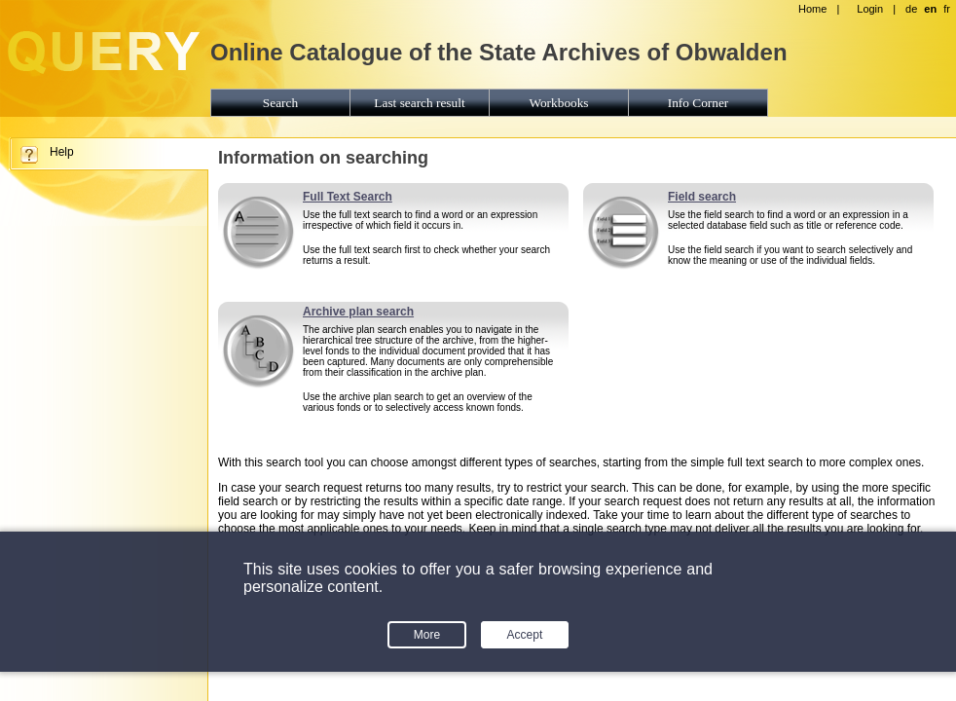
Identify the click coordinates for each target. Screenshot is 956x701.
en (930, 9)
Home (812, 9)
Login (870, 9)
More (427, 635)
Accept (525, 635)
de (911, 9)
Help (62, 152)
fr (946, 9)
